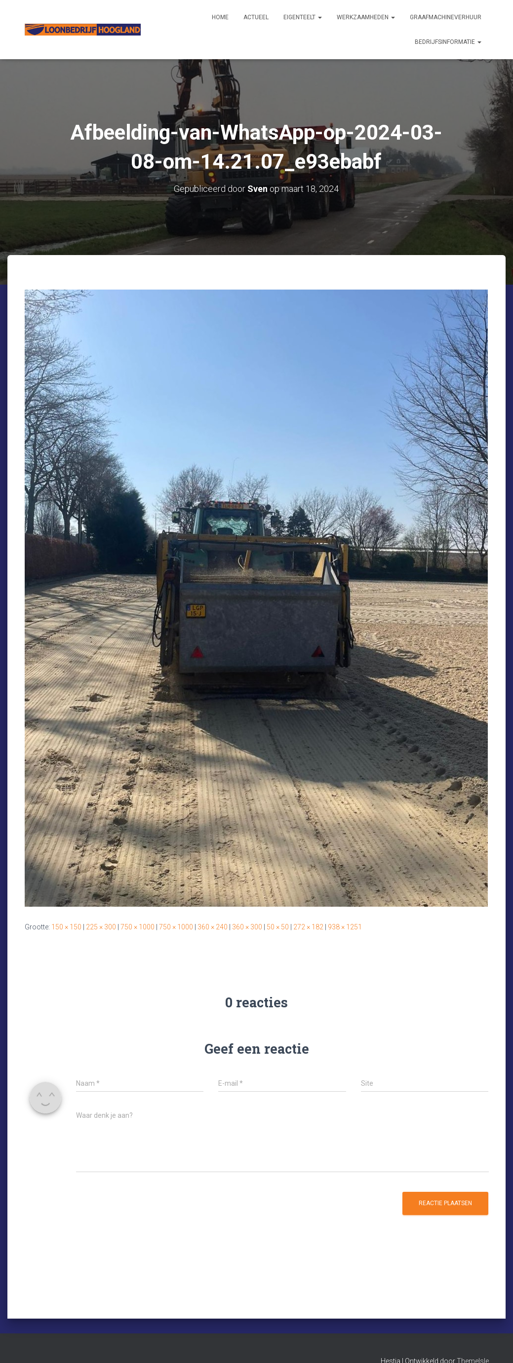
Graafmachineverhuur (445, 17)
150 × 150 (66, 927)
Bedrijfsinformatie (448, 41)
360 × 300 (247, 927)
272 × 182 (308, 927)
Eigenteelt (302, 17)
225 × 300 (101, 927)
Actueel (256, 17)
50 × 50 (278, 927)
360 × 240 (212, 927)
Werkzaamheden (366, 17)
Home (220, 17)
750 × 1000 (137, 927)
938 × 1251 (345, 927)
